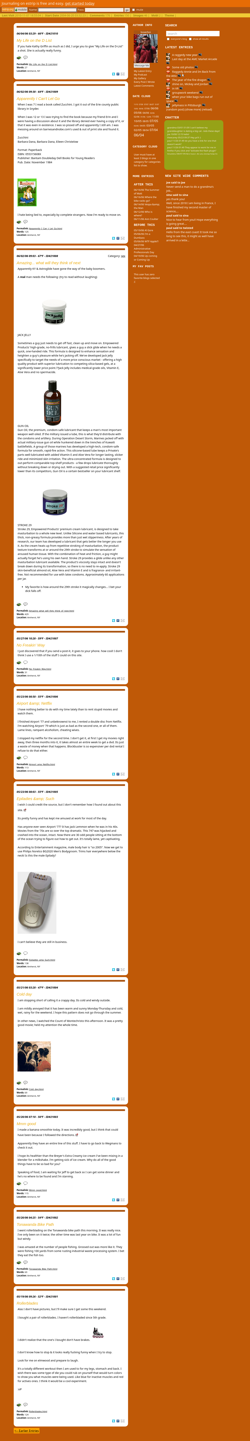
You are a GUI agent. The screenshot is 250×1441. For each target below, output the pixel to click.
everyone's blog (179, 38)
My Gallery (140, 78)
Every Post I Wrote (144, 82)
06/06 (154, 108)
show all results (201, 38)
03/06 (152, 113)
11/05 (155, 116)
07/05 (154, 121)
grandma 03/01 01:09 (178, 127)
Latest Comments (144, 85)
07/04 (154, 130)
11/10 (136, 104)
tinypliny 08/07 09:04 (177, 153)
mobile (21, 9)
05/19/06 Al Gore (143, 230)
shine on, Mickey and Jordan (189, 84)
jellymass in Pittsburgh (185, 105)
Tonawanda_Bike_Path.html (43, 1268)
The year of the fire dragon (188, 80)
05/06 (137, 112)
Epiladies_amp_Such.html (42, 959)
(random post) (175, 109)
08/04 (146, 130)
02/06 (136, 116)
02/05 (137, 130)
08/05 (146, 121)
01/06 (143, 117)
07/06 (147, 108)
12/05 (148, 117)
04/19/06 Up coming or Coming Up (145, 257)
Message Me (142, 65)
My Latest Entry (142, 71)
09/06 (141, 109)
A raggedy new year (184, 55)
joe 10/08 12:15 (175, 134)
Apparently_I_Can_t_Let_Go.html (45, 228)
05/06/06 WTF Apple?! (146, 241)
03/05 (150, 125)
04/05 (142, 125)
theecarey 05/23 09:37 (178, 137)
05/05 (136, 126)
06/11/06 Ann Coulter (146, 219)
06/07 (151, 104)
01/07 (157, 104)
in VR (174, 88)
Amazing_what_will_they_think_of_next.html (51, 610)
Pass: (100, 9)
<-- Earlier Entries (26, 1431)
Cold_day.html (36, 1089)
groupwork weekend (184, 92)
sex (123, 256)
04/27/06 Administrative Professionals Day (144, 248)
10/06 (136, 109)
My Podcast (140, 74)
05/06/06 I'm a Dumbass (142, 235)
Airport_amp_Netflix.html (42, 764)
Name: (53, 9)
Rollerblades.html (38, 1411)
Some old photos (182, 67)
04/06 (146, 112)
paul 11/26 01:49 (175, 140)
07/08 (141, 104)
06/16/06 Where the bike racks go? (145, 198)
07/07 (146, 104)
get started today (80, 3)
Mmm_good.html (38, 1190)
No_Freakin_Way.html (40, 668)
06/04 (139, 135)
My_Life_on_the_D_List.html (43, 64)
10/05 (137, 121)
